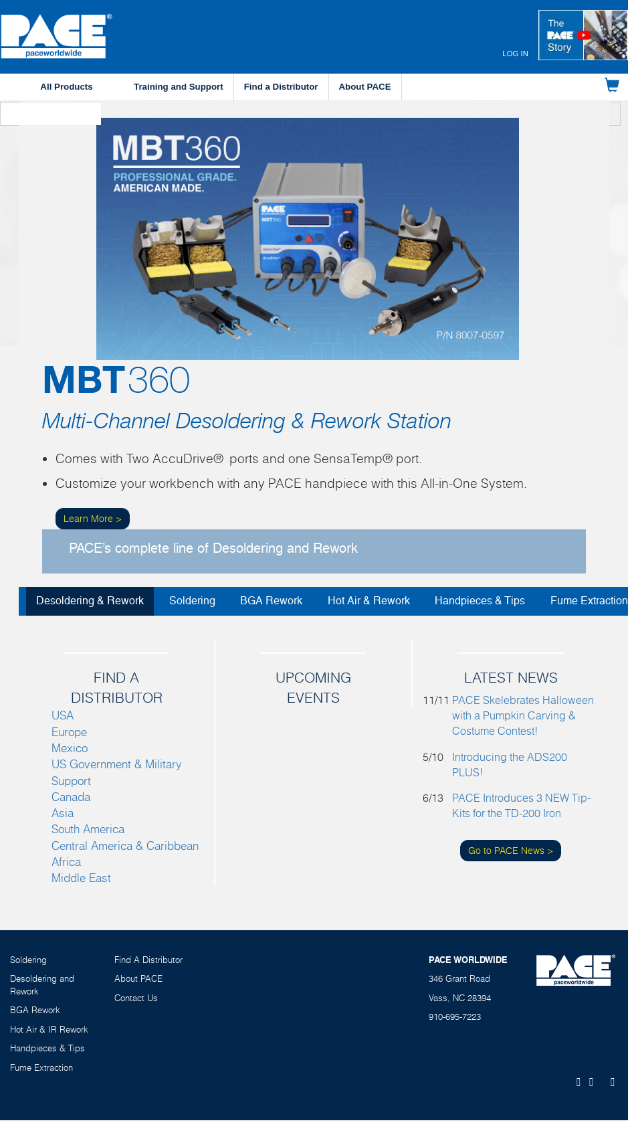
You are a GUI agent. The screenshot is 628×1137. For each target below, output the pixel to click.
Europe (69, 732)
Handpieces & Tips (47, 1048)
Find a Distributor (281, 87)
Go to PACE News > (510, 850)
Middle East (81, 878)
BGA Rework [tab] (271, 600)
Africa (66, 862)
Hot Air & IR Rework (49, 1029)
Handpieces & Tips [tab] (480, 600)
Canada (70, 797)
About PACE (365, 87)
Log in (515, 54)
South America (87, 829)
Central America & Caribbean (125, 846)
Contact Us (136, 997)
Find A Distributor (148, 959)
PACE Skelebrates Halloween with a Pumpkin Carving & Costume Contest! (523, 715)
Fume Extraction (41, 1067)
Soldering (28, 959)
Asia (62, 813)
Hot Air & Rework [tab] (369, 600)
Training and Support (178, 87)
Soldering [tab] (192, 600)
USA (62, 715)
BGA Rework (35, 1009)
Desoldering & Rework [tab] (90, 600)
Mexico (69, 748)
